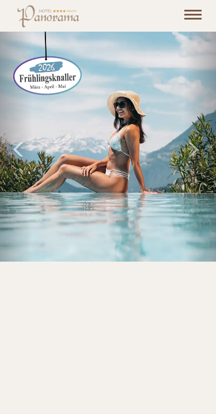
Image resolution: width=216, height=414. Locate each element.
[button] (16, 147)
